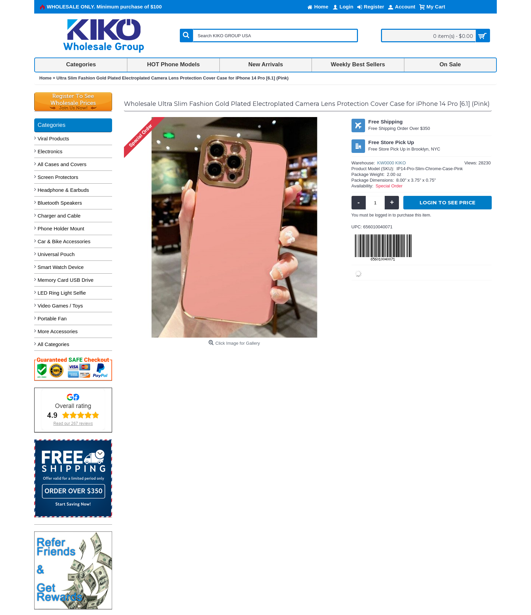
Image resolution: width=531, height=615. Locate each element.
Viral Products (53, 138)
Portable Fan (52, 318)
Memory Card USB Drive (65, 280)
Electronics (50, 151)
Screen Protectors (58, 177)
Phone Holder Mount (61, 228)
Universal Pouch (56, 254)
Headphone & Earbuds (63, 190)
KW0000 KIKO (391, 162)
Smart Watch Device (61, 267)
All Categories (53, 344)
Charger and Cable (59, 216)
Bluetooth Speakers (60, 203)
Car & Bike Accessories (64, 241)
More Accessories (58, 331)
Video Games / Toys (60, 306)
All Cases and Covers (62, 164)
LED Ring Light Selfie (62, 293)
